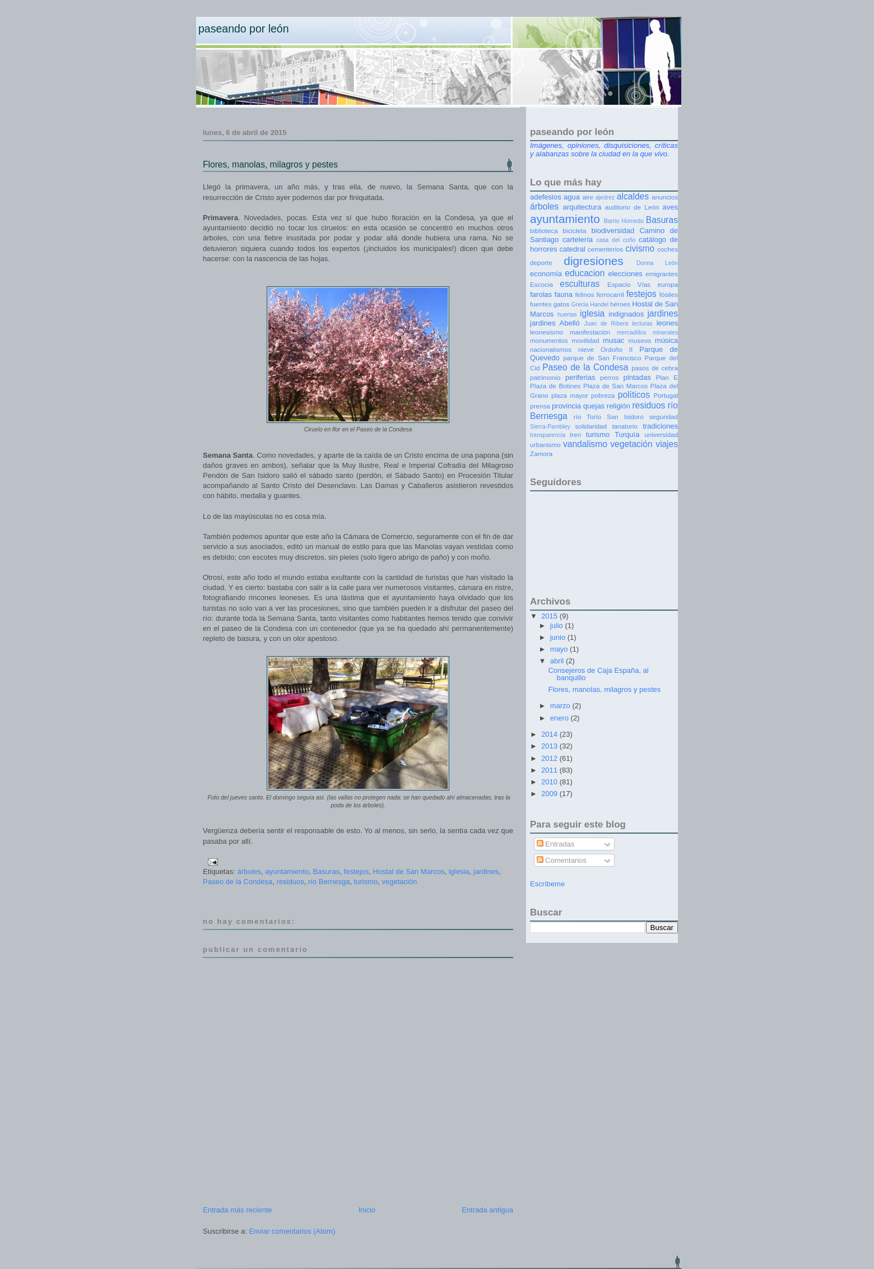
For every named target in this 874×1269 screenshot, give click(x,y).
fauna (564, 294)
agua (572, 197)
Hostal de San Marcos (409, 871)
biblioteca (543, 230)
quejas (594, 406)
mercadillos (632, 332)
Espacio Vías (628, 284)
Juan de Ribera (606, 323)
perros (609, 377)
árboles (249, 871)
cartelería (577, 239)
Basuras (326, 871)
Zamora (541, 453)
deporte (541, 262)
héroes (620, 304)
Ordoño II (617, 349)
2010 (550, 782)
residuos (290, 881)
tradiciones (660, 426)
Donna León (657, 263)
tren (575, 434)
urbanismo (545, 444)
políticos (634, 394)
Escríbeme (547, 884)
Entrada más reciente (237, 1210)
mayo (560, 649)
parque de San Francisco (602, 357)
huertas (567, 315)
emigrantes (661, 273)
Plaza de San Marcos (615, 385)
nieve (586, 349)
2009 (550, 793)
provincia (566, 406)
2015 (550, 616)
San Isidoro (625, 416)
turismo (366, 881)
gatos (562, 304)
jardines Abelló (555, 323)
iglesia (459, 871)
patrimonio (545, 377)
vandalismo (585, 444)
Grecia (580, 304)
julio (557, 625)
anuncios (665, 197)
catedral (572, 249)
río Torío (587, 416)
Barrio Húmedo (624, 221)
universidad (661, 434)
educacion (585, 273)
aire (587, 197)
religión (618, 406)
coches (667, 249)
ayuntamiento (287, 871)
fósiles (668, 294)
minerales (665, 332)
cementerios (606, 249)
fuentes (540, 304)
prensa (540, 406)
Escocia (541, 284)
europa (668, 284)
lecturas (642, 323)
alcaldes (633, 196)
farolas (541, 294)
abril (558, 661)
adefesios (545, 197)
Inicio (367, 1210)
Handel (599, 304)
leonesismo (546, 332)
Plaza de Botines (555, 385)
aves (670, 207)
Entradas (556, 844)
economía (546, 273)
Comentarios (562, 860)
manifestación (590, 332)
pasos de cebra (654, 367)
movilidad (585, 340)
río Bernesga (329, 881)
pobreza (603, 395)
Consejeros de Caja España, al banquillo (598, 674)
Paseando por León (243, 28)
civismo (639, 248)
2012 (550, 758)
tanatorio (624, 426)
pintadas (637, 377)
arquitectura (582, 207)
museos (639, 340)
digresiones (593, 260)
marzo (561, 705)
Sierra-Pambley (550, 427)
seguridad (663, 416)
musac (613, 340)
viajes (667, 444)
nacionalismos (550, 349)
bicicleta (574, 230)
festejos (356, 871)
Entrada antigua (487, 1210)
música (666, 340)
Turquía (627, 434)
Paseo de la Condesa (237, 881)
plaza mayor (569, 395)
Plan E (667, 377)
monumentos (549, 340)
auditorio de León (632, 207)
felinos (584, 294)
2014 (550, 734)
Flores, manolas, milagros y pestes (270, 164)
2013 (550, 746)
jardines (486, 871)
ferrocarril (610, 294)
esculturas (579, 284)
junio (559, 637)
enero (560, 718)
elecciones (625, 273)
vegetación (399, 881)
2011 (550, 770)
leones (667, 323)
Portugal (665, 395)
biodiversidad (613, 230)
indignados (626, 314)
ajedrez (605, 197)
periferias (580, 377)
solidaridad (591, 426)
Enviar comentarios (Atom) (292, 1231)
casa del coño (615, 240)
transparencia (547, 435)
